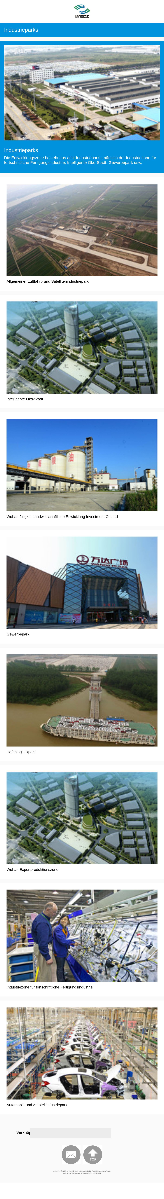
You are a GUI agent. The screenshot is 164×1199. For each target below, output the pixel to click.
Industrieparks (21, 150)
